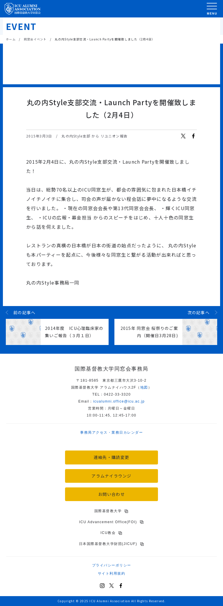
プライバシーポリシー (111, 565)
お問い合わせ (111, 494)
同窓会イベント (35, 39)
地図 (144, 387)
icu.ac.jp (119, 401)
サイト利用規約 (111, 573)
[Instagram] (102, 585)
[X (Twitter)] (111, 585)
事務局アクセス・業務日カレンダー (111, 432)
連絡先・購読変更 (111, 457)
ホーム (11, 39)
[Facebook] (120, 585)
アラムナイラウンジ (111, 476)
